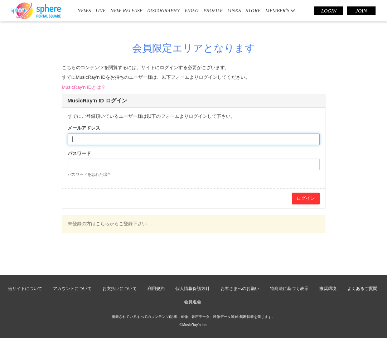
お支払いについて (119, 288)
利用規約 (156, 288)
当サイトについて (25, 288)
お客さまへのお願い (240, 288)
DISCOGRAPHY (163, 10)
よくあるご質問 (362, 288)
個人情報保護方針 (192, 288)
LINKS (234, 10)
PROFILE (213, 10)
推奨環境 (328, 288)
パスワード (79, 153)
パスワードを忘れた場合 (89, 174)
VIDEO (191, 10)
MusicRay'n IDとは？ (84, 87)
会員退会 (192, 301)
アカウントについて (72, 288)
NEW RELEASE (126, 10)
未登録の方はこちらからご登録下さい (107, 223)
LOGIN (329, 11)
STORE (253, 10)
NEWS (84, 10)
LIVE (101, 10)
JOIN (361, 11)
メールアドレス (84, 128)
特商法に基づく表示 (289, 288)
